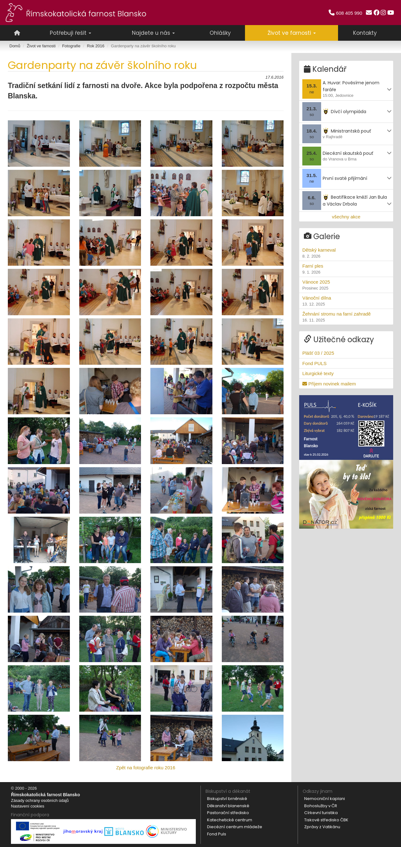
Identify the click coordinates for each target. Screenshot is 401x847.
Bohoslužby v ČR (320, 806)
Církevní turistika (321, 813)
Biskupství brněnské (227, 799)
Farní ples (346, 268)
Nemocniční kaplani (324, 799)
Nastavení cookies (27, 806)
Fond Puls (216, 834)
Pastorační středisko (228, 813)
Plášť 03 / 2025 (318, 351)
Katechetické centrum (229, 820)
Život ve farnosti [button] (292, 33)
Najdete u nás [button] (153, 33)
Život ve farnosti (41, 46)
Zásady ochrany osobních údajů (40, 800)
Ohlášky (220, 33)
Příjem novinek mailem (329, 382)
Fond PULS (314, 362)
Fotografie (71, 46)
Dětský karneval (346, 252)
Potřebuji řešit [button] (70, 33)
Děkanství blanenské (228, 806)
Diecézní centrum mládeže (234, 827)
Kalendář (325, 68)
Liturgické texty (318, 372)
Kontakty (365, 33)
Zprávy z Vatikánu (322, 827)
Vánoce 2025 (346, 284)
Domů (14, 46)
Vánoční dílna (346, 300)
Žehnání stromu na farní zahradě (346, 316)
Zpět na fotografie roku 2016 (145, 767)
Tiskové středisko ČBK (326, 820)
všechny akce (346, 215)
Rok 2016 (96, 46)
